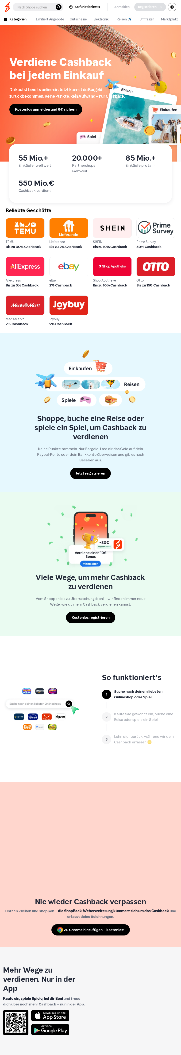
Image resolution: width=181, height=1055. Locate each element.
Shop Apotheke (106, 259)
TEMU (11, 221)
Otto (140, 259)
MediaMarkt (16, 298)
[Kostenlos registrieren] (90, 617)
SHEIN (98, 221)
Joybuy (55, 298)
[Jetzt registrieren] (90, 473)
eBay (53, 259)
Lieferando (58, 221)
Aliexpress (14, 259)
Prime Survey (147, 221)
